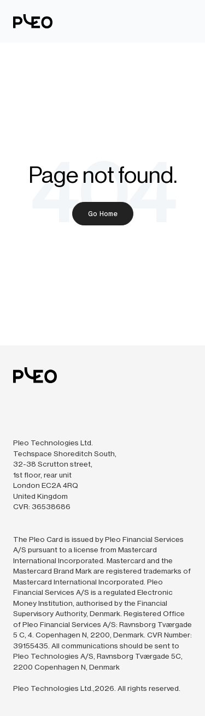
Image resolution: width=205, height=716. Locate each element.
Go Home (103, 214)
